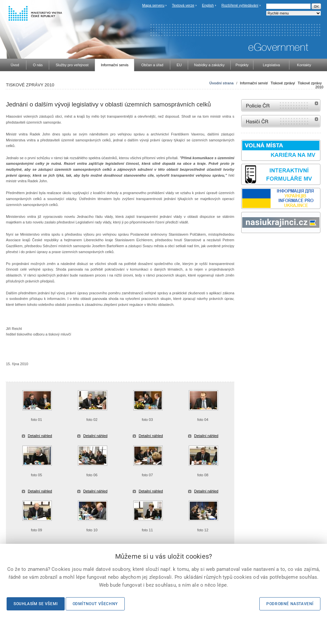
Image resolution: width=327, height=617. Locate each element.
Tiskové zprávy (283, 83)
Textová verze (183, 5)
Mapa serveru (153, 5)
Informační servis (254, 83)
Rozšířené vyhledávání (239, 5)
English (208, 5)
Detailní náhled (40, 436)
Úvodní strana (221, 83)
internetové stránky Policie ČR (280, 105)
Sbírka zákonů (242, 245)
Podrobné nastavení (289, 604)
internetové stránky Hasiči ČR (280, 121)
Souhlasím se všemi (36, 604)
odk (244, 245)
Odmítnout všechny (95, 604)
